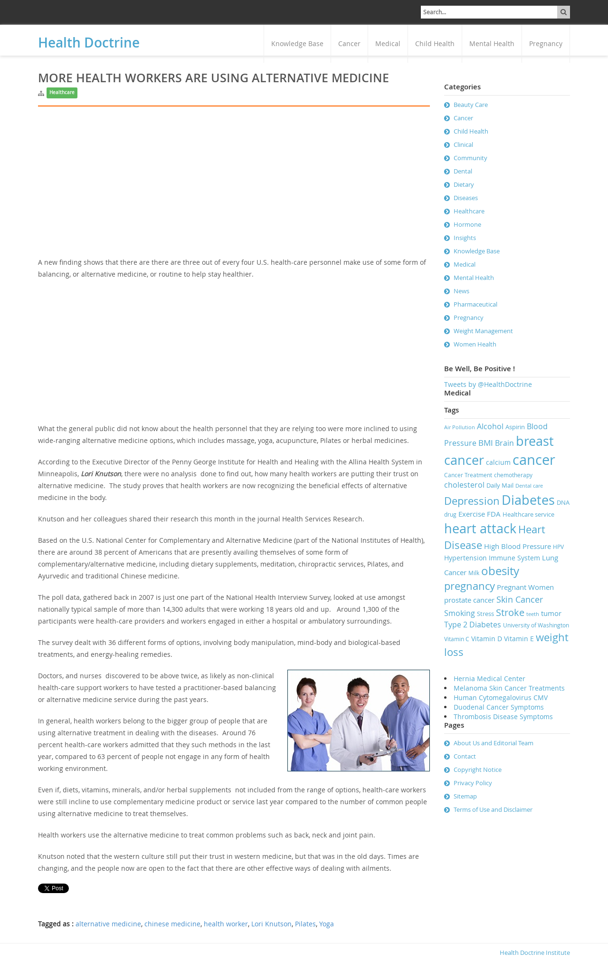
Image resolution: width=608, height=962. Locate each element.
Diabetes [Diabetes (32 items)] (528, 500)
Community (470, 158)
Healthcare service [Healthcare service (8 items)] (528, 514)
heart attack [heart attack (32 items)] (480, 528)
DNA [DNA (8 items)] (563, 502)
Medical (387, 43)
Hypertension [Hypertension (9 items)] (465, 557)
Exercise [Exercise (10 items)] (471, 514)
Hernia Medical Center (489, 678)
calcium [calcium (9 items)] (498, 462)
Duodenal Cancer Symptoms (499, 707)
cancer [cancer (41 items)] (534, 459)
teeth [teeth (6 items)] (532, 614)
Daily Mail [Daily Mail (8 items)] (499, 485)
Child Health (435, 43)
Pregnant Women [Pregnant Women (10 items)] (525, 587)
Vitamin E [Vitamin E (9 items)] (519, 638)
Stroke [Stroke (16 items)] (510, 612)
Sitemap (465, 796)
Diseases (466, 197)
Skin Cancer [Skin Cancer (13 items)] (519, 599)
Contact (465, 756)
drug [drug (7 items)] (450, 514)
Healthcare (62, 92)
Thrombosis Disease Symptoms (503, 716)
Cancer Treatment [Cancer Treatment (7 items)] (468, 475)
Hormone (467, 224)
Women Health (475, 344)
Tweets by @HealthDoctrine (488, 384)
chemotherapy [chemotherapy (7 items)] (513, 475)
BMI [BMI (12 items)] (485, 442)
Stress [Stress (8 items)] (485, 613)
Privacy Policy (473, 783)
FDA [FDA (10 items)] (494, 514)
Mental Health (491, 43)
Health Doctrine (89, 42)
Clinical (463, 144)
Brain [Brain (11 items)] (504, 443)
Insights (465, 237)
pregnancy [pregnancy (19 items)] (469, 586)
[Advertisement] (234, 189)
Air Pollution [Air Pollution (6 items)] (459, 427)
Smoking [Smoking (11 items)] (459, 613)
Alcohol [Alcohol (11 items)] (490, 426)
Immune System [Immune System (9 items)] (514, 557)
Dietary (464, 184)
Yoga (326, 924)
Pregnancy (545, 43)
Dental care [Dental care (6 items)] (529, 485)
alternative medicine (108, 924)
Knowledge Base (297, 43)
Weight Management (483, 331)
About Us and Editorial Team (493, 743)
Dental (463, 171)
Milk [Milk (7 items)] (473, 573)
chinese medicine (172, 924)
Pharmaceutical (475, 304)
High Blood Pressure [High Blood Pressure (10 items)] (517, 546)
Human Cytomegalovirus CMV (501, 697)
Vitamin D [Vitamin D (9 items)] (486, 638)
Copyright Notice (478, 769)
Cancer (349, 43)
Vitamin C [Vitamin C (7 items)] (456, 639)
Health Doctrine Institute (535, 952)
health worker (226, 924)
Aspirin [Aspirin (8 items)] (515, 427)
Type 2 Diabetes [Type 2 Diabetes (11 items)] (472, 624)
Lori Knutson (271, 924)
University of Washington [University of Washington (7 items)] (536, 625)
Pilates (305, 924)
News (461, 291)
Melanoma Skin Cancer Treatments (509, 688)
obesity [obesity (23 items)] (500, 570)
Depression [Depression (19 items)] (472, 501)
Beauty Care (471, 104)
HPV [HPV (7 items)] (558, 546)
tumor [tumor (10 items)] (551, 613)
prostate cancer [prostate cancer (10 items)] (469, 600)
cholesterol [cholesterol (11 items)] (464, 485)
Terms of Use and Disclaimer (493, 809)
